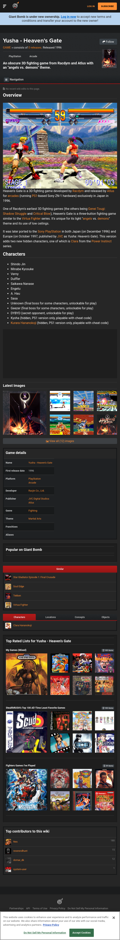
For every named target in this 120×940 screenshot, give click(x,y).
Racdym (78, 191)
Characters (19, 617)
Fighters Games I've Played (60, 765)
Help (45, 914)
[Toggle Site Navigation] (4, 6)
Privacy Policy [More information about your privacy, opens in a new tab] (51, 934)
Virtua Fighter (31, 218)
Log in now (68, 17)
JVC (60, 236)
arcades (13, 196)
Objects (106, 617)
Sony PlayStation (49, 231)
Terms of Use (39, 908)
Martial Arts (35, 518)
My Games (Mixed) (60, 650)
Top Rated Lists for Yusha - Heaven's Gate (38, 641)
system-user (60, 869)
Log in (91, 6)
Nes (60, 842)
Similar (60, 569)
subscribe (107, 6)
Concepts (80, 617)
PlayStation (15, 56)
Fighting (33, 510)
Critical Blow (42, 214)
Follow (108, 41)
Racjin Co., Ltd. (37, 490)
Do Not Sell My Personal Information (88, 908)
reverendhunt (60, 851)
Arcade (33, 56)
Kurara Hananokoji (23, 323)
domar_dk (60, 860)
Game (7, 47)
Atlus (110, 191)
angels (87, 218)
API (28, 908)
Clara (74, 241)
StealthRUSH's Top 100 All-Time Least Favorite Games (60, 707)
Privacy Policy (57, 908)
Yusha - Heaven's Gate (32, 40)
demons (103, 218)
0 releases (34, 47)
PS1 (35, 196)
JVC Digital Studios (39, 498)
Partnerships (16, 908)
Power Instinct (102, 241)
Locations (51, 617)
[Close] (113, 927)
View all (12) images (60, 441)
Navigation (13, 80)
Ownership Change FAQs (64, 914)
